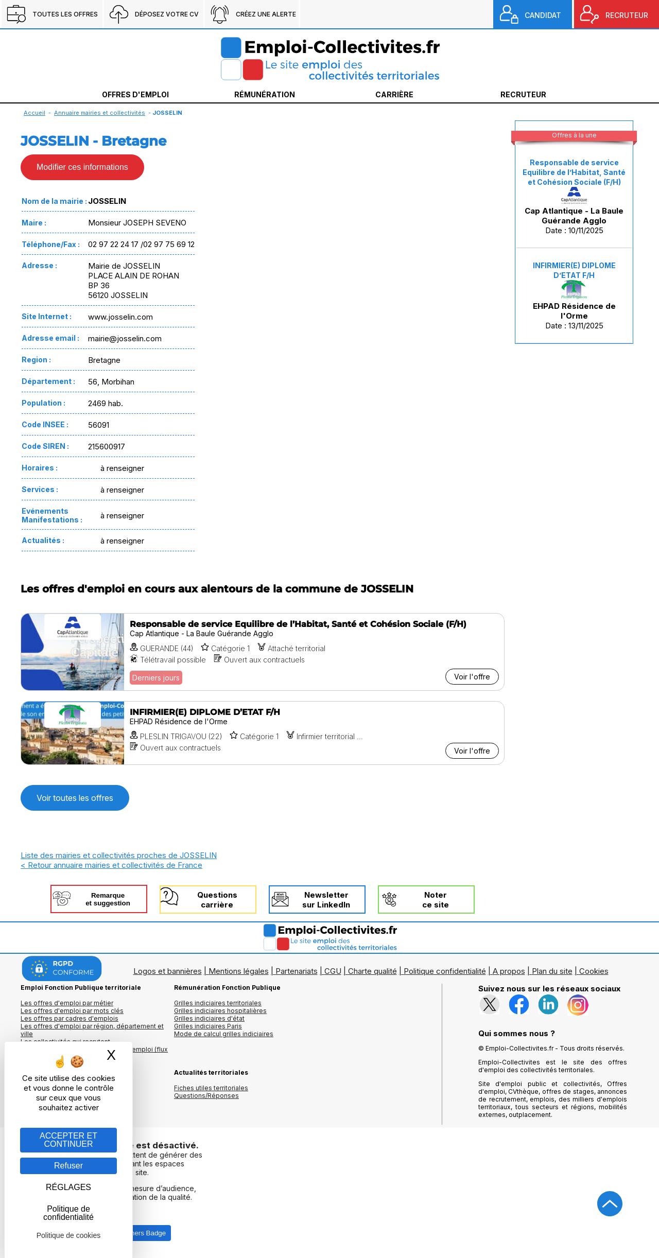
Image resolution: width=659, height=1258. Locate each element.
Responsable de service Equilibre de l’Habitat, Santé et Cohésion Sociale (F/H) (574, 172)
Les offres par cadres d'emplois (69, 1018)
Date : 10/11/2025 (574, 196)
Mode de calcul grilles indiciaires (223, 1034)
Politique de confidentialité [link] (68, 1212)
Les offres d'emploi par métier (67, 1003)
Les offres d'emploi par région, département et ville (92, 1030)
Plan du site (552, 971)
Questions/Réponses (206, 1095)
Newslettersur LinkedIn (326, 900)
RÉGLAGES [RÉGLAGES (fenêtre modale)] (68, 1187)
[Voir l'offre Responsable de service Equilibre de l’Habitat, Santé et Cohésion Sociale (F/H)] (262, 652)
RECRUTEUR (626, 15)
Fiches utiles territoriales (211, 1088)
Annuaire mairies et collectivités (99, 112)
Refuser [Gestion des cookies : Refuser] (68, 1165)
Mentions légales (239, 971)
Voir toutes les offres (75, 798)
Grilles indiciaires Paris (208, 1026)
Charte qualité (372, 971)
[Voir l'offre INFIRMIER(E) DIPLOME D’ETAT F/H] (262, 733)
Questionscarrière (217, 900)
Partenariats (296, 971)
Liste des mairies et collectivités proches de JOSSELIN (119, 855)
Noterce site (435, 900)
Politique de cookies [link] (69, 1235)
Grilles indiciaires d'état (209, 1018)
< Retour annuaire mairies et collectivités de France (111, 865)
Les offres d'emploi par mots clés (72, 1011)
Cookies (594, 971)
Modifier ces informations (82, 167)
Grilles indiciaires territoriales (218, 1003)
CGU (332, 971)
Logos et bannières (167, 971)
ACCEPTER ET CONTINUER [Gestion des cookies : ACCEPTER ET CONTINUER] (68, 1139)
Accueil (34, 112)
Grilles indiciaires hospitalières (220, 1011)
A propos (509, 971)
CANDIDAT (543, 15)
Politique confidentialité (445, 971)
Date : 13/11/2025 (574, 295)
